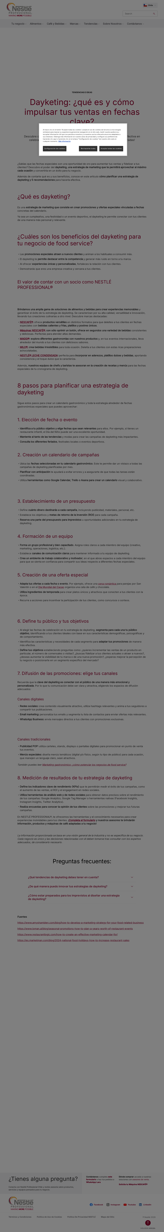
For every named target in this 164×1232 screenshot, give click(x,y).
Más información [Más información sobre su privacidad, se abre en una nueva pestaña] (64, 141)
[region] (83, 139)
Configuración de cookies (54, 148)
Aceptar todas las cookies (111, 148)
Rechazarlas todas (88, 148)
